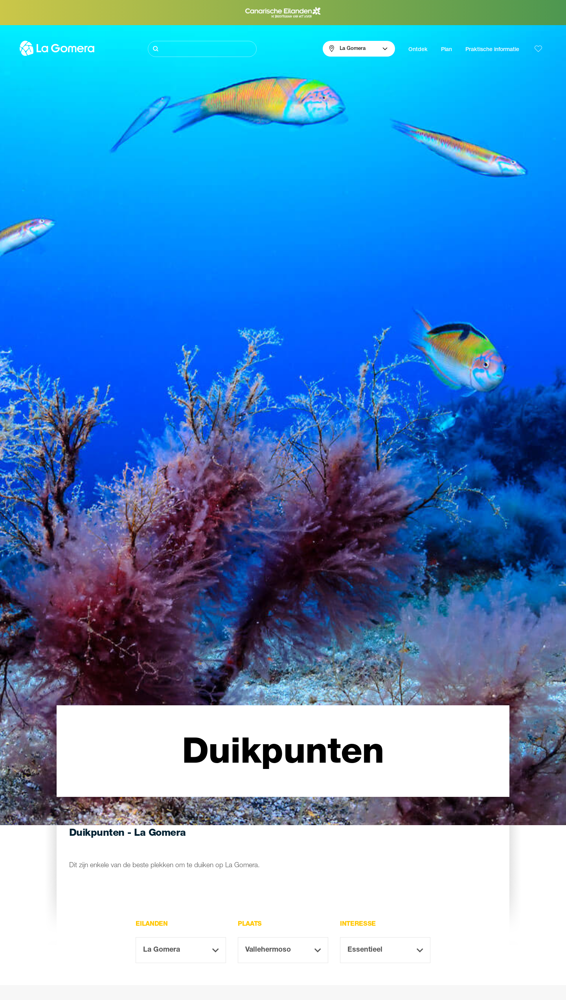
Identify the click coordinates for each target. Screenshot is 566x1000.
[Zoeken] (202, 49)
